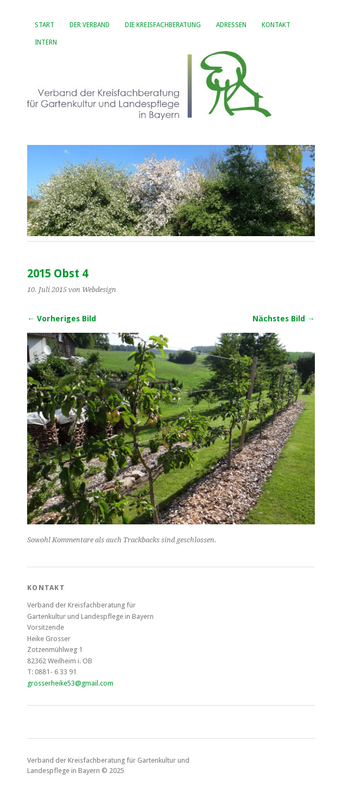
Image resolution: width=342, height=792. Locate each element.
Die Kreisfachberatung (163, 25)
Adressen (231, 25)
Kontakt (276, 25)
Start (44, 25)
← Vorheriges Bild (61, 318)
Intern (46, 42)
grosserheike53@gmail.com (70, 683)
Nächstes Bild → (283, 318)
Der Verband (89, 25)
